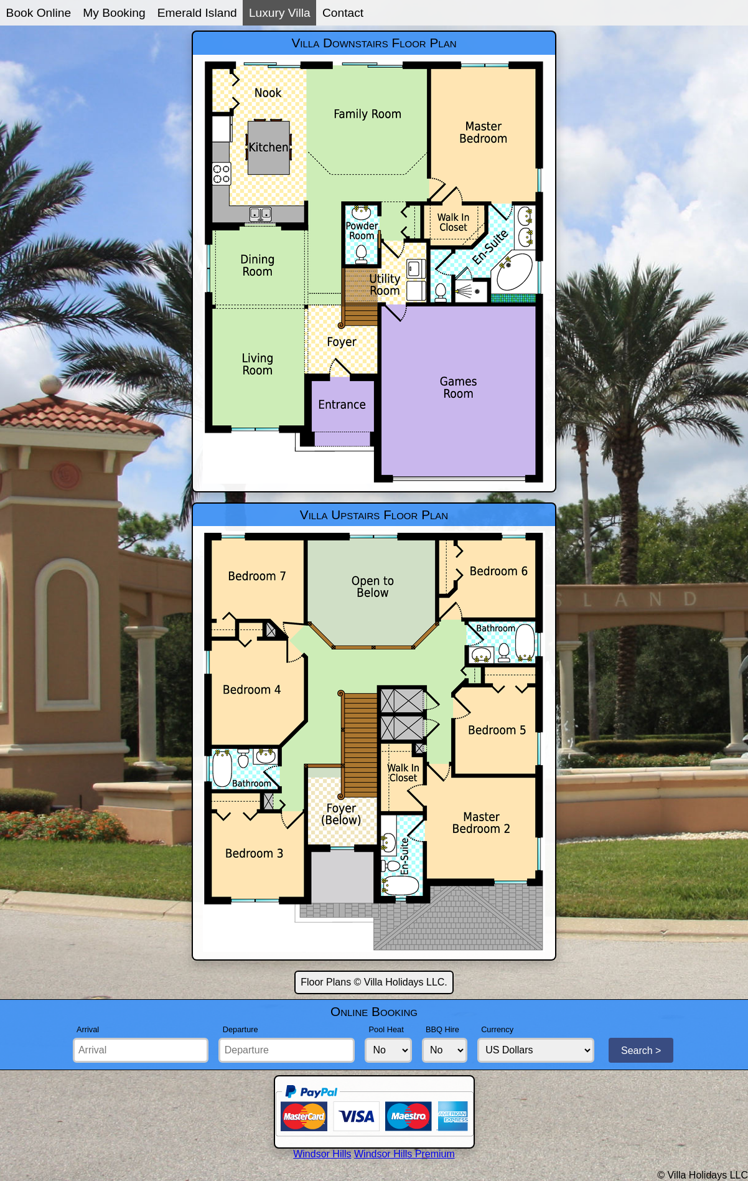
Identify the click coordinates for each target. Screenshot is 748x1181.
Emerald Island (197, 12)
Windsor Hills (322, 1154)
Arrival (88, 1029)
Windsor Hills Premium (404, 1154)
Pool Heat (386, 1029)
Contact (342, 12)
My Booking (114, 12)
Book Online (39, 12)
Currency (497, 1029)
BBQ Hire (442, 1029)
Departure (240, 1029)
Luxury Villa (280, 12)
